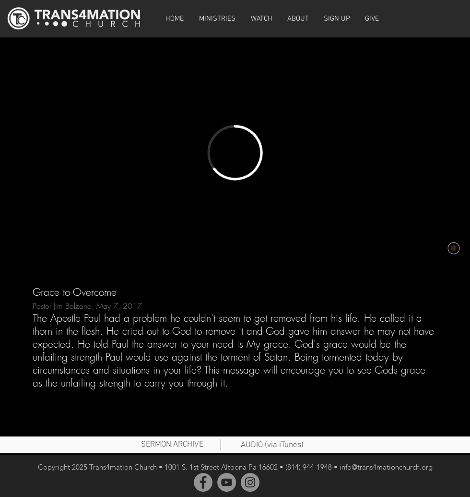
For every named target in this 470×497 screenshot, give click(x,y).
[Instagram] (250, 482)
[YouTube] (226, 482)
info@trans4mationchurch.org (386, 467)
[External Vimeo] (235, 152)
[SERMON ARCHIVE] (172, 445)
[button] (261, 19)
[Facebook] (203, 482)
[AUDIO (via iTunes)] (272, 445)
